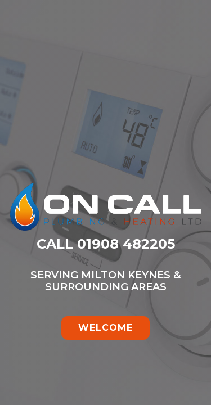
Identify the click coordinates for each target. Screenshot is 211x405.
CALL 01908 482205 (106, 244)
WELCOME (105, 327)
